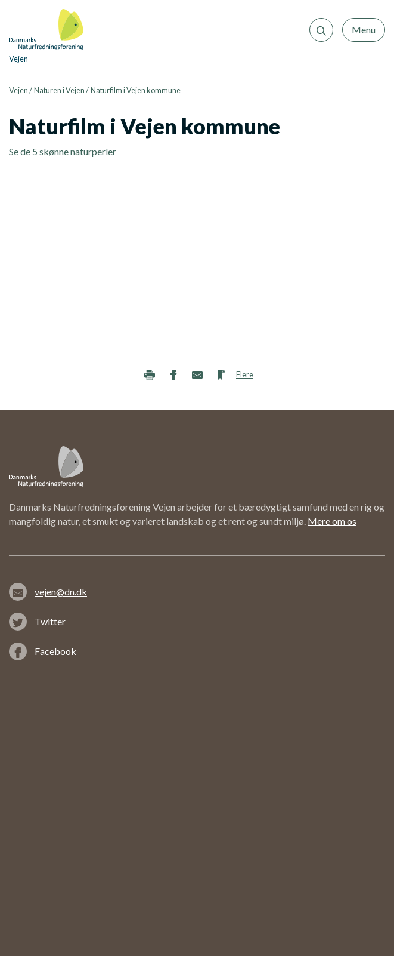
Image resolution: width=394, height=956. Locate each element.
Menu (364, 29)
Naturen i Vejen (59, 90)
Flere (244, 374)
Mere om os (332, 521)
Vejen (18, 90)
